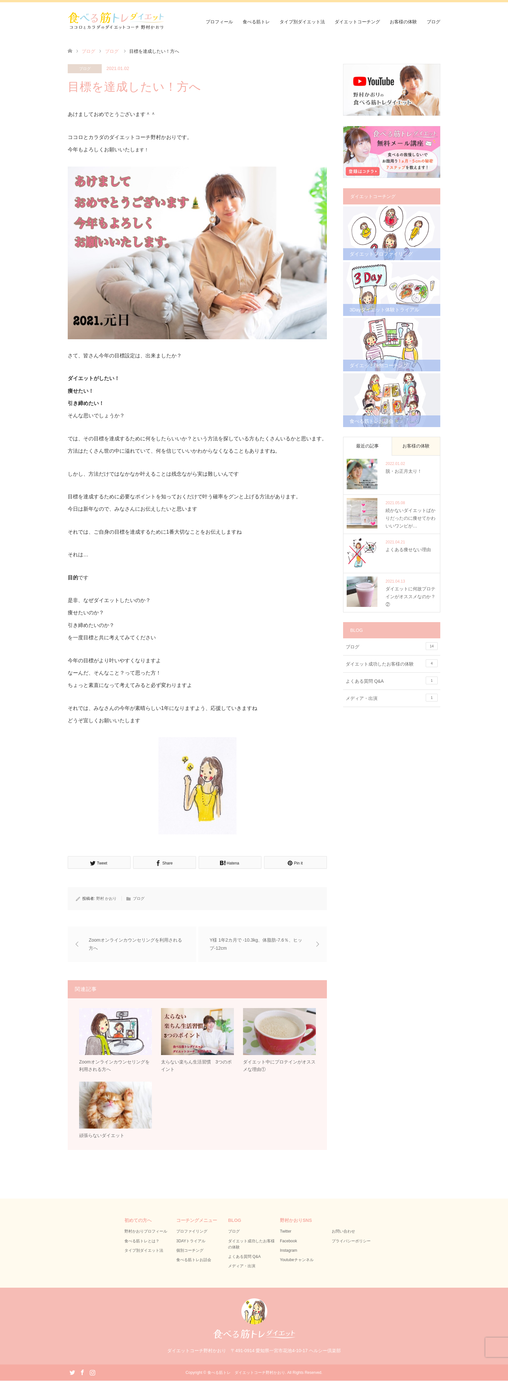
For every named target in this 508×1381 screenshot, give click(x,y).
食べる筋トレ (256, 21)
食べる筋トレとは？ (141, 1241)
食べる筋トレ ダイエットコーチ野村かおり (246, 1373)
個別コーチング (189, 1250)
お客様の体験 (403, 21)
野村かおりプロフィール (145, 1232)
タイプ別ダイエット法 (302, 21)
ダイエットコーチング (357, 21)
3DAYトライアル (190, 1241)
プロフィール (219, 21)
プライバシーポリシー (351, 1241)
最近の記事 (367, 445)
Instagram (288, 1250)
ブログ (433, 21)
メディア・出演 (392, 698)
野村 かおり (106, 898)
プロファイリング (191, 1232)
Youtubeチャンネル (297, 1260)
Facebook (288, 1241)
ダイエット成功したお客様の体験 (392, 663)
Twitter (285, 1232)
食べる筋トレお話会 (193, 1260)
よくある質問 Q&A (392, 680)
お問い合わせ (343, 1232)
